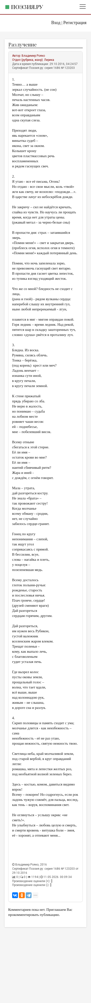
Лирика (49, 60)
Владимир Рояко (33, 55)
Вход (55, 22)
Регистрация (74, 22)
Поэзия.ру (27, 6)
